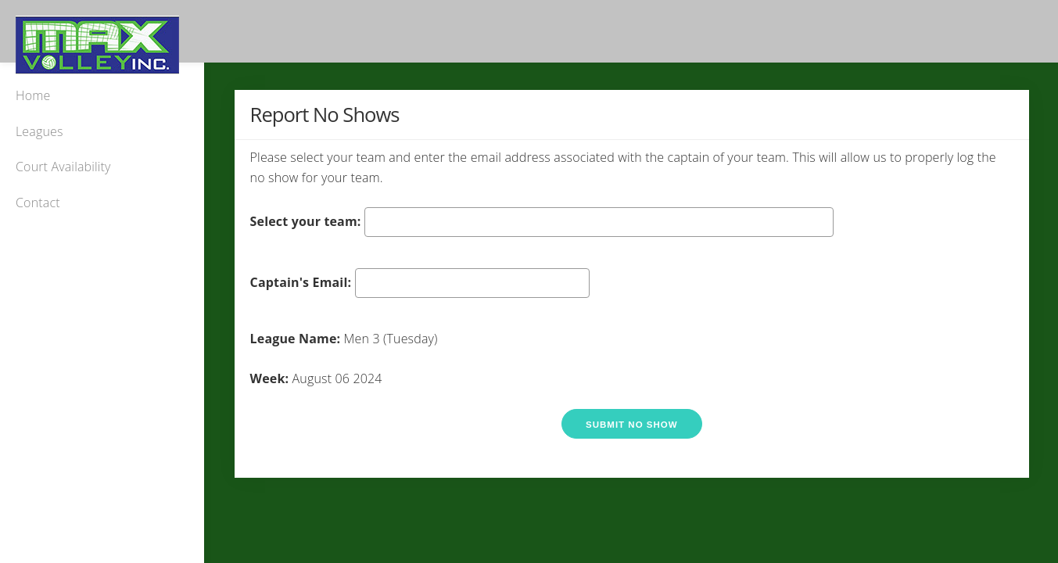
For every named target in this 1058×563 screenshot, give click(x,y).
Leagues (39, 131)
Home (33, 95)
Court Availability (63, 166)
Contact (38, 202)
